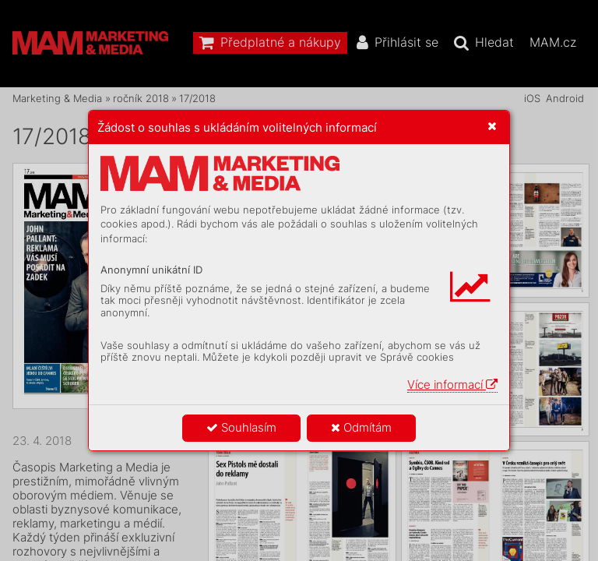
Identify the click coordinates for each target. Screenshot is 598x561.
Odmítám (361, 427)
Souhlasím (241, 427)
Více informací (452, 384)
